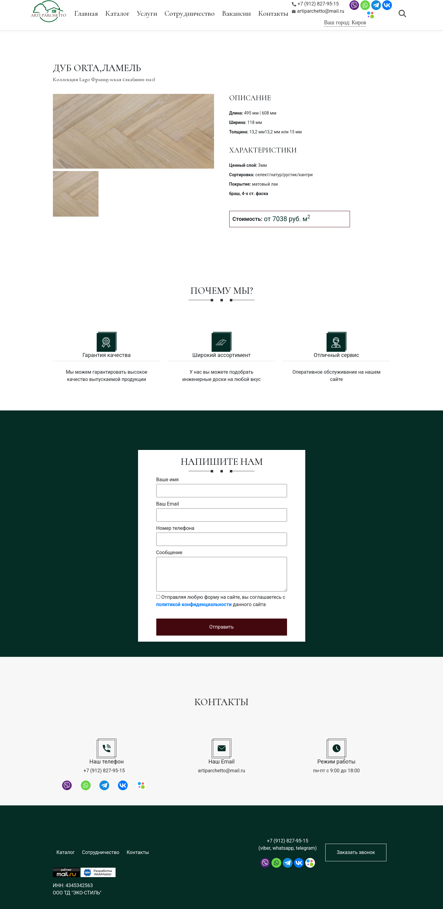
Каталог (117, 13)
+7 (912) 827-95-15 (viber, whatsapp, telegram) (287, 844)
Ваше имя (167, 479)
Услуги (147, 13)
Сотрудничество (189, 13)
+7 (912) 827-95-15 (315, 4)
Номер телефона (175, 528)
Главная (86, 13)
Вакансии (236, 13)
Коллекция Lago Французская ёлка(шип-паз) (104, 79)
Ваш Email (167, 504)
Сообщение (169, 552)
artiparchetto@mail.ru (318, 11)
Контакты (273, 13)
